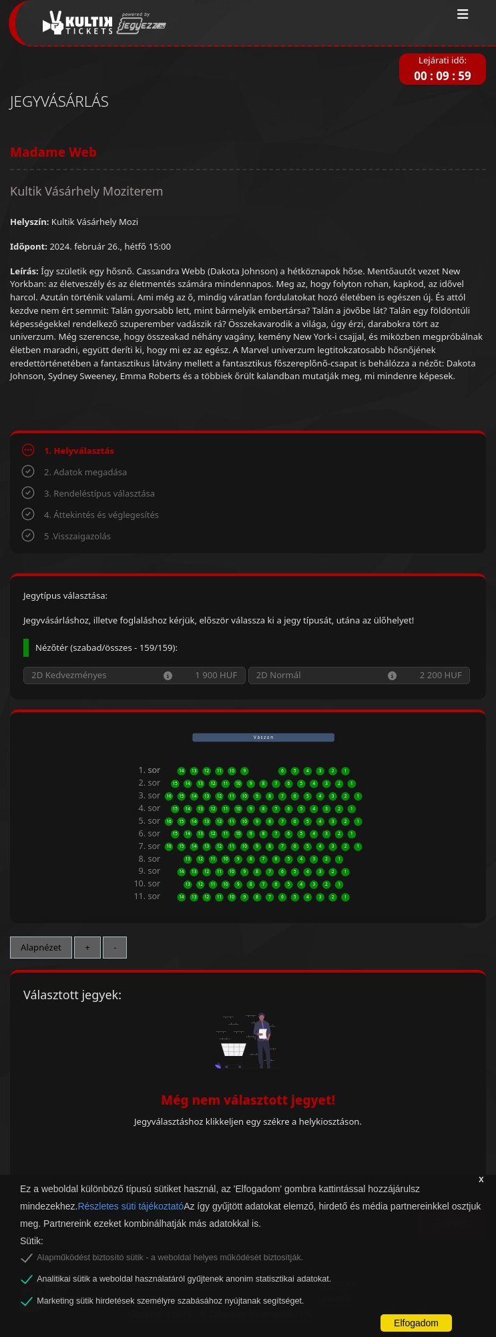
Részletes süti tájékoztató (130, 1206)
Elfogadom (416, 1323)
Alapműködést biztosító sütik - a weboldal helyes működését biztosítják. (170, 1257)
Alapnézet (41, 947)
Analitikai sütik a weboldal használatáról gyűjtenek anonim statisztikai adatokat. (184, 1279)
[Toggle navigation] (463, 14)
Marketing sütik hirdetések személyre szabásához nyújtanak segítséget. (170, 1301)
